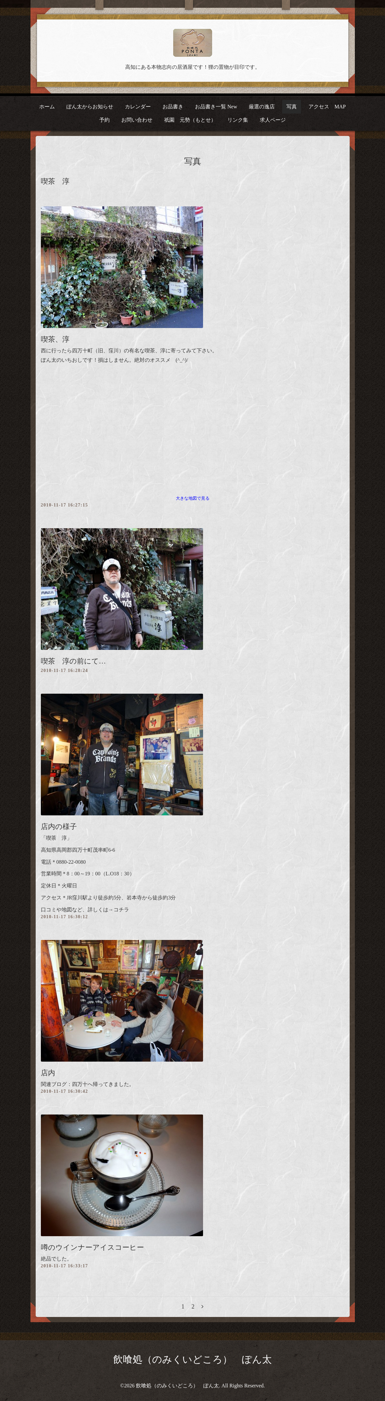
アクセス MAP (327, 106)
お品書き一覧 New (216, 106)
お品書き (172, 106)
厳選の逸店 (262, 106)
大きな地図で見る (193, 498)
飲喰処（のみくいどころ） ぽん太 (192, 1359)
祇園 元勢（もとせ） (190, 120)
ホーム (47, 106)
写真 (291, 106)
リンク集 (237, 120)
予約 (104, 120)
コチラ (121, 909)
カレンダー (138, 106)
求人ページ (273, 120)
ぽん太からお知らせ (89, 106)
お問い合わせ (136, 120)
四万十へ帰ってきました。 (103, 1084)
